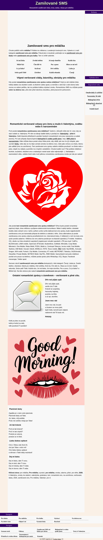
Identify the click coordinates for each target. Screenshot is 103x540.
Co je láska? (20, 68)
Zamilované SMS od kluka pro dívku (43, 530)
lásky (17, 144)
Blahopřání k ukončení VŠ (94, 104)
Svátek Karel (94, 109)
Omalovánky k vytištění (94, 92)
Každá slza (71, 60)
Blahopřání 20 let (94, 100)
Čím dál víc (37, 64)
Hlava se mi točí (71, 64)
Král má (37, 68)
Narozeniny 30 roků (94, 96)
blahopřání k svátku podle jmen (50, 139)
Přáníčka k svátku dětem (9, 536)
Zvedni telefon (37, 60)
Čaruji (72, 72)
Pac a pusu (54, 64)
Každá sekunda (54, 72)
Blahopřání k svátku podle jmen (61, 530)
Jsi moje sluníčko (55, 60)
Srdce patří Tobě (20, 72)
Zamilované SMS (51, 3)
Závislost (38, 72)
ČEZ (59, 249)
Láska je (72, 68)
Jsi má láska (20, 60)
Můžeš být (20, 64)
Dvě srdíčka (55, 68)
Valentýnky (64, 133)
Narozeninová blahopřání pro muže (26, 535)
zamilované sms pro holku (27, 56)
